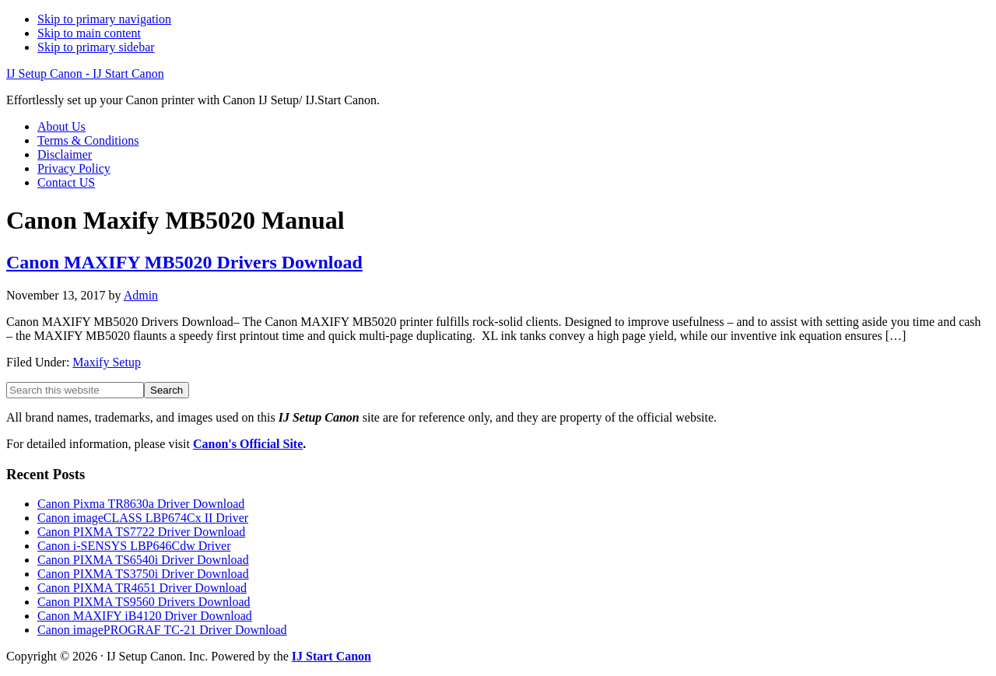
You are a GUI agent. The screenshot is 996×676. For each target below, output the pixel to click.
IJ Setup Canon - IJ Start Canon (85, 73)
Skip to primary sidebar (96, 47)
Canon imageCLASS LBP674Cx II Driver (142, 517)
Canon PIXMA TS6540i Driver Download (143, 559)
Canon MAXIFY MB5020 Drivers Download (184, 262)
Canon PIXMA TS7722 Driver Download (141, 531)
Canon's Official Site (248, 443)
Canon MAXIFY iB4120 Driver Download (144, 615)
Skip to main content (89, 33)
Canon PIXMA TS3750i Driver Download (143, 573)
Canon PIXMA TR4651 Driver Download (142, 587)
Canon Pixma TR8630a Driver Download (140, 503)
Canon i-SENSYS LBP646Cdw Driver (133, 545)
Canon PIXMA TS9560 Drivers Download (143, 601)
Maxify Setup (106, 362)
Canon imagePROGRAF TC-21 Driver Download (162, 629)
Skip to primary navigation (104, 19)
